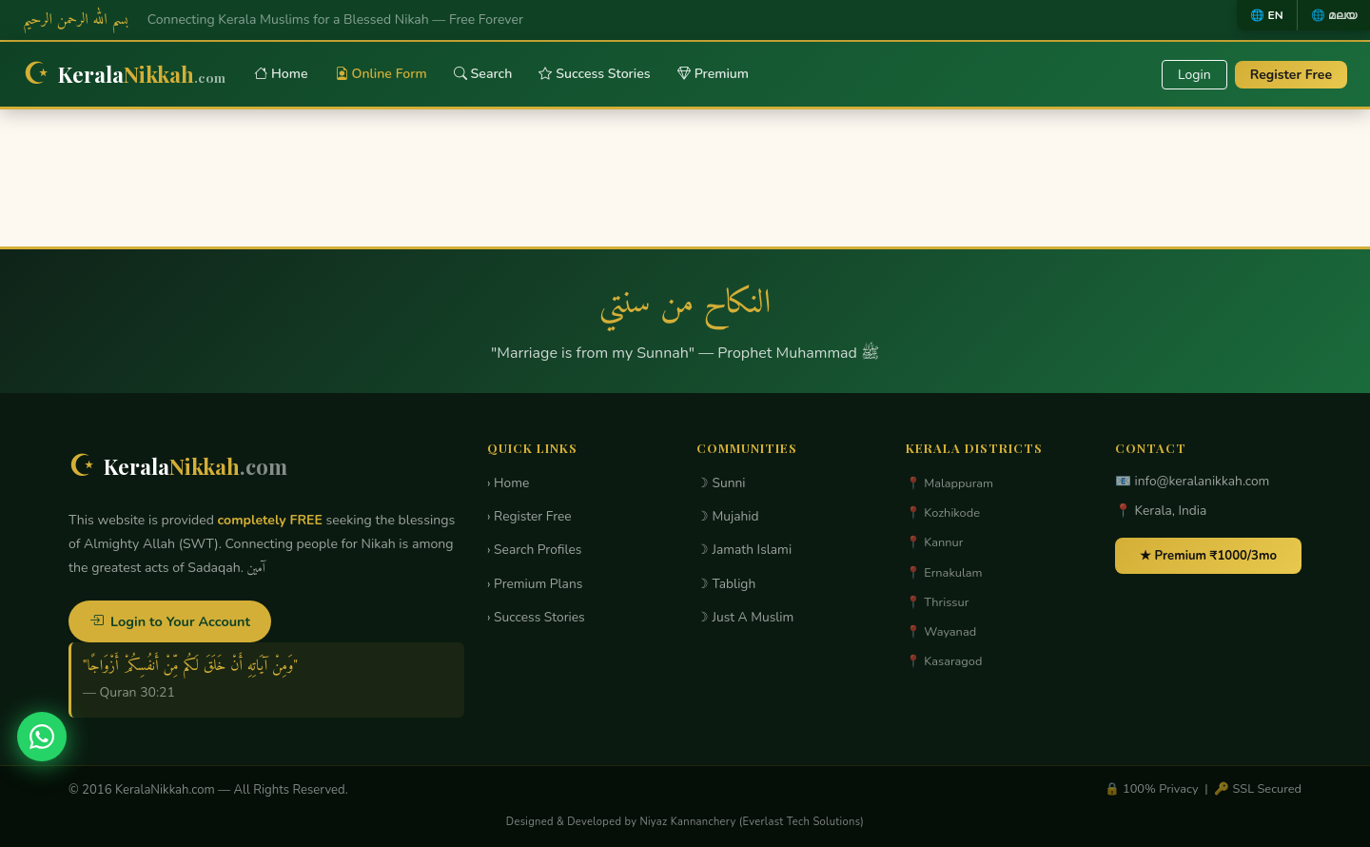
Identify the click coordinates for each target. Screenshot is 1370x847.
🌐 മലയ (1334, 15)
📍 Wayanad (941, 631)
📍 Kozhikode (943, 513)
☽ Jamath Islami (744, 550)
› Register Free (529, 516)
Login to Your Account (169, 621)
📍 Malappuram (949, 483)
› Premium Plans (534, 584)
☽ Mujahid (727, 516)
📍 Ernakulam (944, 572)
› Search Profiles (534, 550)
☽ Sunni (721, 483)
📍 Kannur (934, 542)
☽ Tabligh (725, 584)
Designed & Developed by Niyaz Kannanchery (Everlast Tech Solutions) (685, 822)
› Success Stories (536, 617)
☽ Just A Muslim (744, 617)
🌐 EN (1266, 15)
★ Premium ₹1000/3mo (1208, 555)
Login (1194, 75)
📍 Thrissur (937, 602)
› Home (508, 483)
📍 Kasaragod (944, 661)
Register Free (1291, 75)
